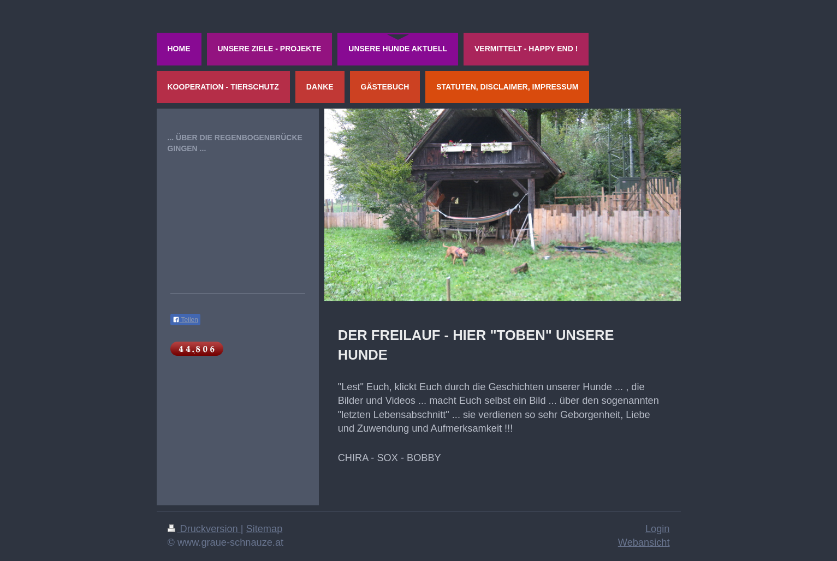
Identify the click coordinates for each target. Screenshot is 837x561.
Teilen (185, 320)
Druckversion (204, 528)
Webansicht (644, 542)
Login (657, 528)
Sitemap (264, 528)
